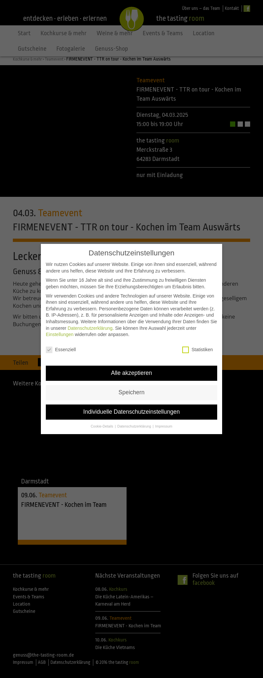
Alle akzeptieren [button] (131, 372)
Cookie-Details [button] (102, 425)
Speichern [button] (132, 391)
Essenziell (61, 349)
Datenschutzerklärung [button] (134, 425)
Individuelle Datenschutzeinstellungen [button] (131, 410)
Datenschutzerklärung (90, 326)
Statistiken (197, 349)
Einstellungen (59, 333)
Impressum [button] (163, 425)
